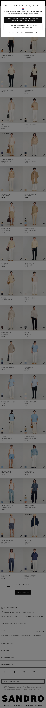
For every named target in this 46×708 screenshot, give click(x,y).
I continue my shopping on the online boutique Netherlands (23, 27)
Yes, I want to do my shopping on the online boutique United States (23, 19)
